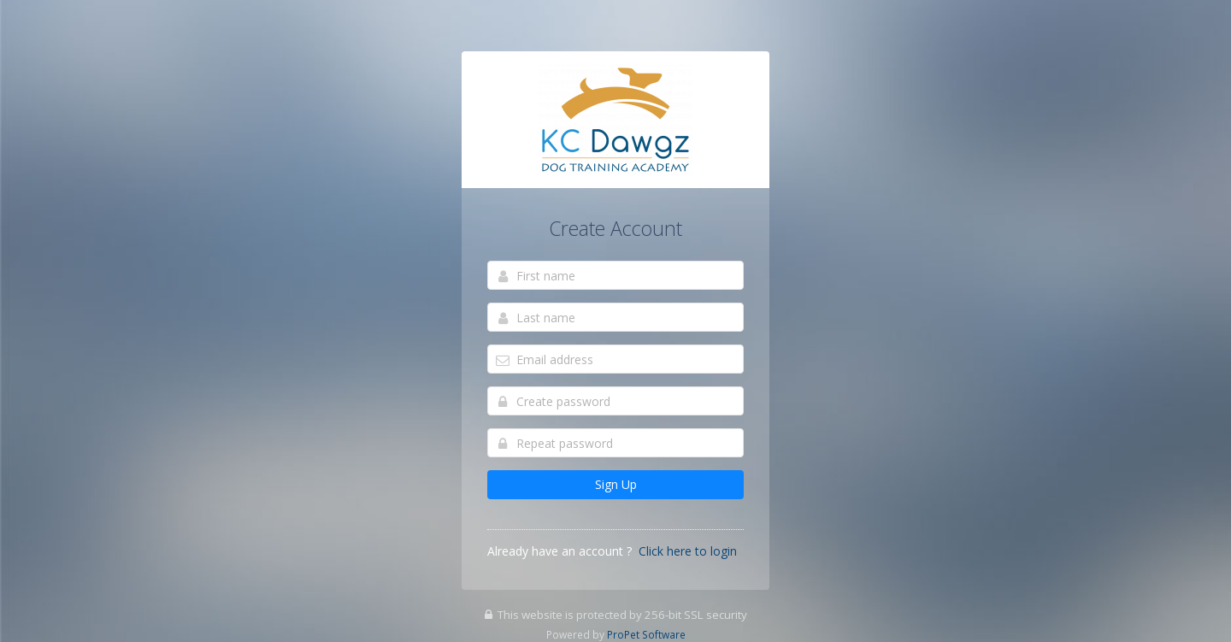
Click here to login (688, 551)
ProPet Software (646, 634)
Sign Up (616, 484)
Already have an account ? (559, 551)
